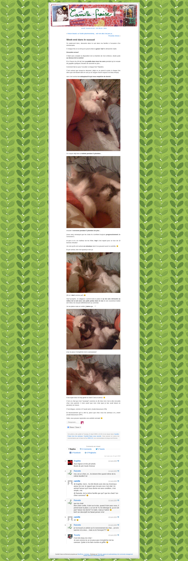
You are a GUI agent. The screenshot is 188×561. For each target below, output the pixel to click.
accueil (83, 28)
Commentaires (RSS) (98, 555)
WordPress (80, 554)
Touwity (77, 535)
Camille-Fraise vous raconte (92, 436)
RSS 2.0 (90, 438)
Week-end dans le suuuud (80, 39)
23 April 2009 (112, 500)
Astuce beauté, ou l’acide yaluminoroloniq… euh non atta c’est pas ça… (90, 33)
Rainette (77, 471)
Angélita (77, 461)
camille (77, 481)
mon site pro (99, 28)
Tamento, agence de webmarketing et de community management (115, 554)
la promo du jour (90, 28)
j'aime (105, 28)
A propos (86, 554)
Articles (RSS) (87, 555)
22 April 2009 (112, 461)
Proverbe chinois (114, 36)
